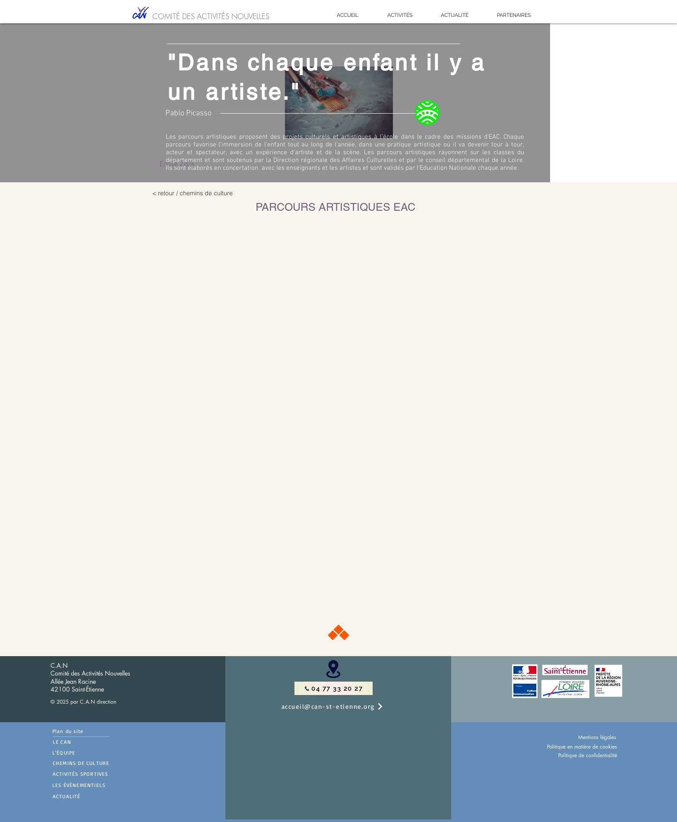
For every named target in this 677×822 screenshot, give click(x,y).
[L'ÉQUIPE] (77, 752)
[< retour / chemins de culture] (224, 193)
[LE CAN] (81, 741)
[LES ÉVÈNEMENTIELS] (96, 784)
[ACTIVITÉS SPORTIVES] (97, 773)
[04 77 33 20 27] (333, 688)
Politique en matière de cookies (582, 746)
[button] (400, 15)
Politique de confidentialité (587, 755)
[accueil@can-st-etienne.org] (342, 706)
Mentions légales (597, 737)
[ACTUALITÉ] (97, 796)
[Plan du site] (80, 731)
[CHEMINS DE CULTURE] (97, 762)
